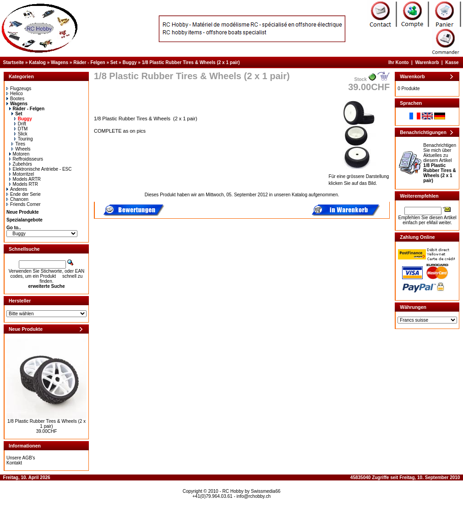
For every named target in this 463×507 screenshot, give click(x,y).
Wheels (20, 148)
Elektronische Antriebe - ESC (40, 169)
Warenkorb (427, 62)
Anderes (16, 189)
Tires (18, 143)
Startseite (13, 62)
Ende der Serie (23, 194)
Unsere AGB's (20, 457)
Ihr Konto (398, 62)
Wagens (59, 62)
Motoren (19, 153)
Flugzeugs (18, 88)
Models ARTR (25, 179)
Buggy (129, 62)
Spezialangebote (24, 219)
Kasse (451, 62)
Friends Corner (23, 204)
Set (114, 62)
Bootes (15, 98)
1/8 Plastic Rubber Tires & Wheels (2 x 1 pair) (191, 62)
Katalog (37, 62)
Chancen (17, 199)
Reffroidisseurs (26, 159)
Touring (23, 138)
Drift (20, 123)
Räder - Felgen (89, 62)
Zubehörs (20, 164)
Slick (20, 133)
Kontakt (14, 462)
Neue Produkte (22, 212)
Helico (14, 93)
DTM (21, 128)
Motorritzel (21, 174)
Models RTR (23, 184)
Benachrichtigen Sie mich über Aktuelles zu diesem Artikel (439, 163)
